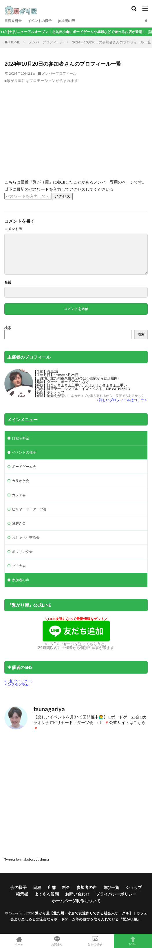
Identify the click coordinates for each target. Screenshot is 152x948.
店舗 (51, 887)
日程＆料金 (13, 21)
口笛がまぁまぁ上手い (64, 385)
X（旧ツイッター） (19, 681)
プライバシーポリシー (116, 894)
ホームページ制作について (76, 900)
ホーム (19, 941)
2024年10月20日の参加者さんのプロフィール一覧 (111, 42)
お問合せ (57, 941)
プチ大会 (19, 566)
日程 (37, 887)
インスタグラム (16, 684)
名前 (7, 282)
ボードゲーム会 (24, 466)
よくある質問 (46, 894)
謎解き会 (19, 523)
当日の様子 (95, 941)
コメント (13, 229)
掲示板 (22, 894)
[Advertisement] (76, 126)
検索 (7, 328)
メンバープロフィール (46, 42)
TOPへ (133, 941)
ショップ (134, 887)
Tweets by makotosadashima (26, 859)
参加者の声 (66, 21)
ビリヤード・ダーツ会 (29, 509)
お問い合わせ (77, 894)
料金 (66, 887)
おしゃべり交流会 (26, 537)
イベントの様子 (40, 21)
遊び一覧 (111, 887)
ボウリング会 (22, 551)
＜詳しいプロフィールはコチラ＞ (122, 400)
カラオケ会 (20, 480)
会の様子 (18, 887)
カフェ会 (19, 495)
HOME (14, 42)
